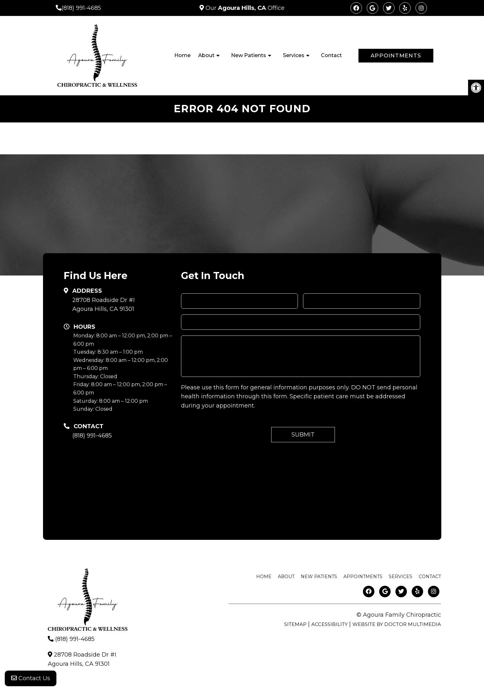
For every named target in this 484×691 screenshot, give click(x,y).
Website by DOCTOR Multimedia (396, 624)
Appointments (396, 55)
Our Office (244, 7)
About (206, 55)
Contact (331, 55)
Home (182, 55)
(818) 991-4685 (81, 7)
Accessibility (329, 624)
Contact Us (30, 678)
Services (293, 55)
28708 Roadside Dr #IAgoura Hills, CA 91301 (103, 305)
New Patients (248, 55)
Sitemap (295, 624)
